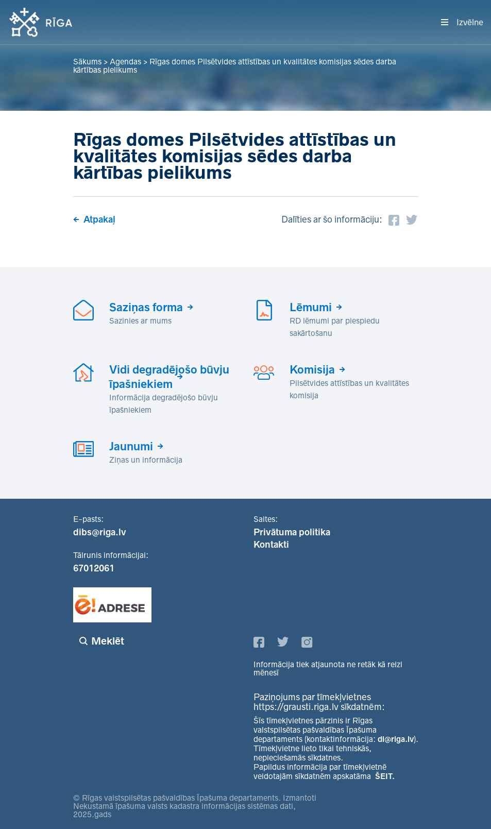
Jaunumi (131, 446)
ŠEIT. (385, 776)
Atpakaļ (99, 219)
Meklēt (107, 641)
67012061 (93, 568)
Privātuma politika (291, 532)
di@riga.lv (396, 739)
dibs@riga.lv (99, 532)
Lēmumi (311, 307)
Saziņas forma (146, 307)
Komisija (312, 369)
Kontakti (271, 544)
